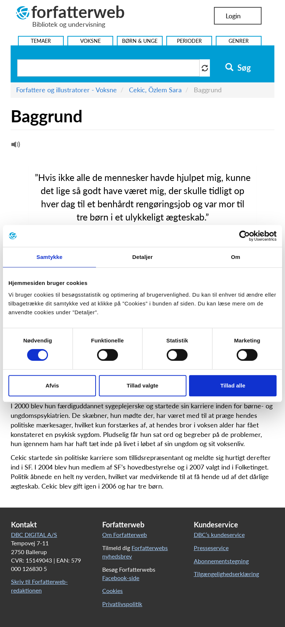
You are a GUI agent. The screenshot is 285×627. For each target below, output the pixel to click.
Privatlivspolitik (122, 603)
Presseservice (211, 547)
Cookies (112, 590)
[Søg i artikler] (108, 68)
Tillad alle (232, 385)
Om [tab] (235, 257)
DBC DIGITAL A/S (34, 534)
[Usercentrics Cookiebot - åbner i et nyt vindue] (244, 235)
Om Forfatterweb (124, 534)
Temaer (41, 41)
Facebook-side (120, 577)
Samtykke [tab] (50, 257)
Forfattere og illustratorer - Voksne (66, 90)
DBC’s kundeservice (219, 534)
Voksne (90, 41)
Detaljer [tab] (142, 257)
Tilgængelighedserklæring (226, 573)
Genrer (239, 41)
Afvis (52, 385)
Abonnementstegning (221, 560)
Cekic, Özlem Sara (155, 90)
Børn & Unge (140, 41)
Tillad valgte (142, 385)
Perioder (189, 41)
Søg (238, 68)
